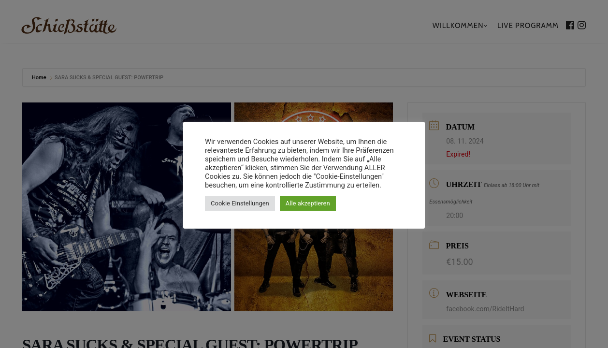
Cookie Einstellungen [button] (240, 203)
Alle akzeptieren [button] (308, 203)
